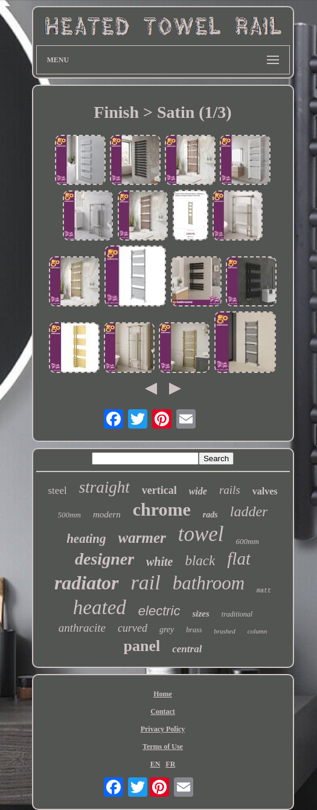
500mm (69, 514)
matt (264, 591)
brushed (224, 631)
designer (104, 558)
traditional (237, 614)
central (187, 649)
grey (166, 629)
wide (198, 491)
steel (57, 490)
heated (99, 607)
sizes (200, 613)
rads (210, 514)
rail (146, 582)
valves (265, 491)
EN (155, 764)
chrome (162, 509)
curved (132, 628)
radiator (86, 583)
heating (86, 538)
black (200, 560)
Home (162, 694)
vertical (159, 490)
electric (159, 610)
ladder (249, 511)
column (257, 631)
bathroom (209, 583)
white (159, 561)
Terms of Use (162, 746)
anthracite (82, 627)
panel (142, 646)
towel (201, 534)
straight (104, 487)
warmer (142, 538)
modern (107, 514)
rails (229, 490)
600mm (247, 541)
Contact (162, 711)
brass (194, 630)
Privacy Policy (163, 729)
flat (239, 558)
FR (170, 764)
